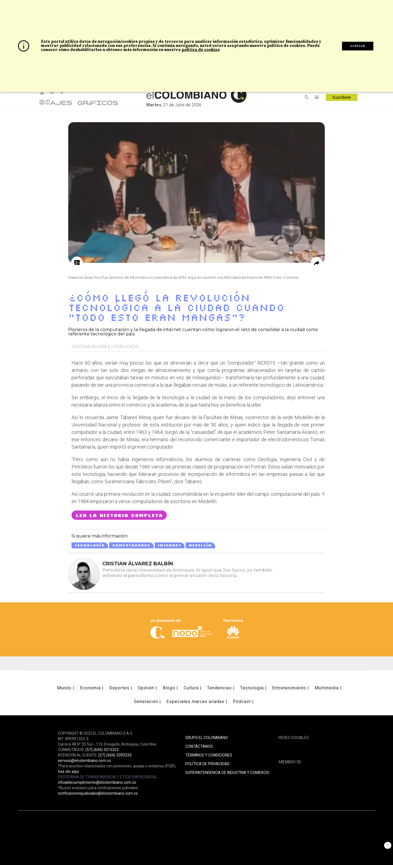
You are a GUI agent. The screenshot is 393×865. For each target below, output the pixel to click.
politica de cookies (200, 49)
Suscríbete (341, 97)
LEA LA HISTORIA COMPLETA (119, 515)
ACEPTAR (357, 46)
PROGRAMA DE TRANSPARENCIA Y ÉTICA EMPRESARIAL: (108, 777)
